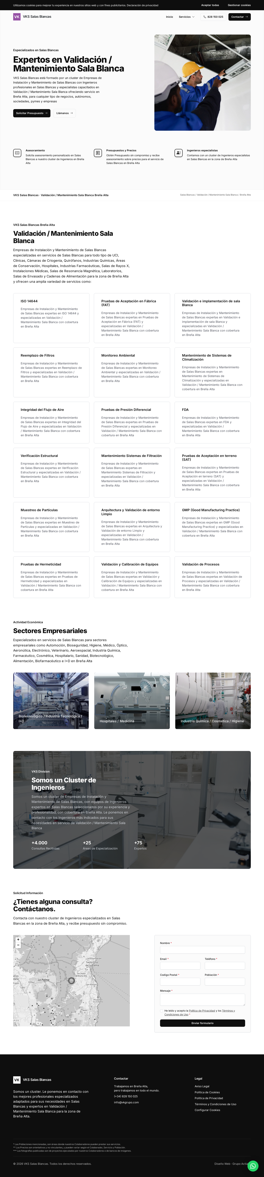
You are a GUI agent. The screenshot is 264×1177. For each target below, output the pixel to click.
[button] (71, 980)
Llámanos (64, 113)
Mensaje (166, 990)
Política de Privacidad (202, 1010)
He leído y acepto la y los (199, 1012)
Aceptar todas (210, 5)
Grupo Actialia (241, 1163)
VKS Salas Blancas (32, 16)
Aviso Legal (202, 1086)
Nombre (166, 943)
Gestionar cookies (239, 5)
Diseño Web (222, 1163)
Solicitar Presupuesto (31, 113)
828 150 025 (213, 16)
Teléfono (211, 958)
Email (164, 958)
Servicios (187, 16)
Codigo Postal (169, 974)
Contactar (239, 16)
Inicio (169, 16)
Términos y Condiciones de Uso (215, 1104)
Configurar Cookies (207, 1110)
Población (212, 974)
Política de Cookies (207, 1092)
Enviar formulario (203, 1023)
